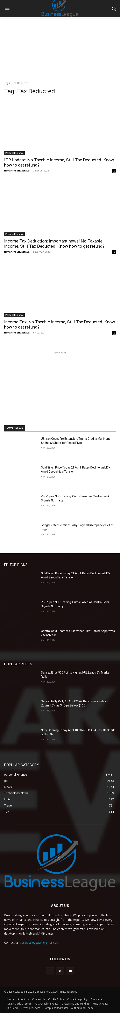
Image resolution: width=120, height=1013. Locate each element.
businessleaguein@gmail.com (39, 942)
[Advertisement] (60, 48)
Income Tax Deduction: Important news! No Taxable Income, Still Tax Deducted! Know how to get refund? (54, 244)
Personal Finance (14, 153)
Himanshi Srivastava (17, 170)
